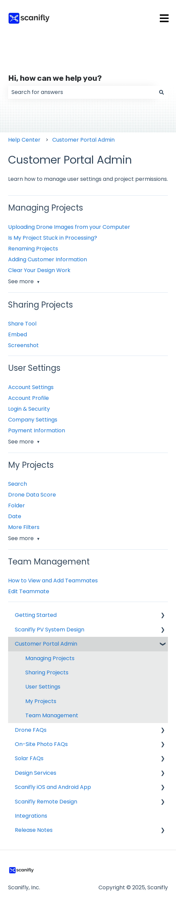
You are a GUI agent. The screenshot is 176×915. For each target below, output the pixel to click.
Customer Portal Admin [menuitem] (46, 644)
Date (14, 516)
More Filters (23, 527)
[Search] (161, 92)
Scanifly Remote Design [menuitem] (46, 801)
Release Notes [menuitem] (34, 830)
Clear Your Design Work (39, 270)
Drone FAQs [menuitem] (31, 730)
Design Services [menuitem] (35, 773)
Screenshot (23, 345)
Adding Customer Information (47, 259)
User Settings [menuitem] (42, 687)
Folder (16, 505)
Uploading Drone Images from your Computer (69, 227)
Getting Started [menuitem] (36, 615)
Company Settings (32, 420)
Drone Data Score (32, 495)
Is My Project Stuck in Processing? (52, 238)
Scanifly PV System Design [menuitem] (49, 629)
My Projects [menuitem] (40, 701)
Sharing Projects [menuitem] (46, 672)
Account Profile (28, 398)
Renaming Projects (33, 248)
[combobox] (81, 92)
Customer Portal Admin (83, 140)
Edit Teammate (28, 591)
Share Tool (22, 324)
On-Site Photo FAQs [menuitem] (41, 744)
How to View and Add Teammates (53, 580)
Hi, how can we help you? (55, 78)
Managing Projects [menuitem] (50, 658)
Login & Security (29, 409)
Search (17, 484)
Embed (17, 334)
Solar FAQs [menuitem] (29, 758)
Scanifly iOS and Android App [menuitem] (53, 787)
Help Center (24, 140)
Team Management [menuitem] (51, 715)
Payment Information (36, 430)
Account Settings (31, 387)
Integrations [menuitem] (31, 816)
